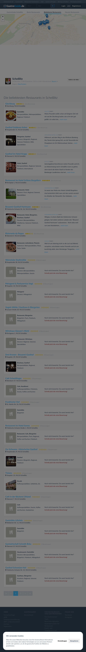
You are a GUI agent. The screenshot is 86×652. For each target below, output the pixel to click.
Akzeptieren (74, 641)
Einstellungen (62, 641)
